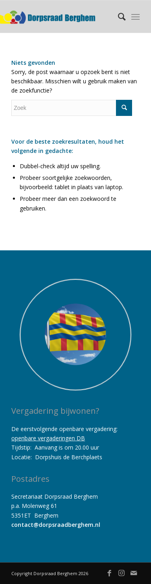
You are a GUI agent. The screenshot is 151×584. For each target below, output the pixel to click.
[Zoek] (118, 16)
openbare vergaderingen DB (48, 438)
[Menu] (135, 16)
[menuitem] (118, 16)
